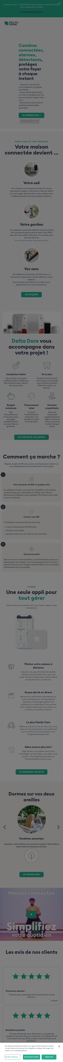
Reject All (49, 1057)
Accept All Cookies (31, 1057)
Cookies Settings (11, 1057)
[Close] (59, 1046)
